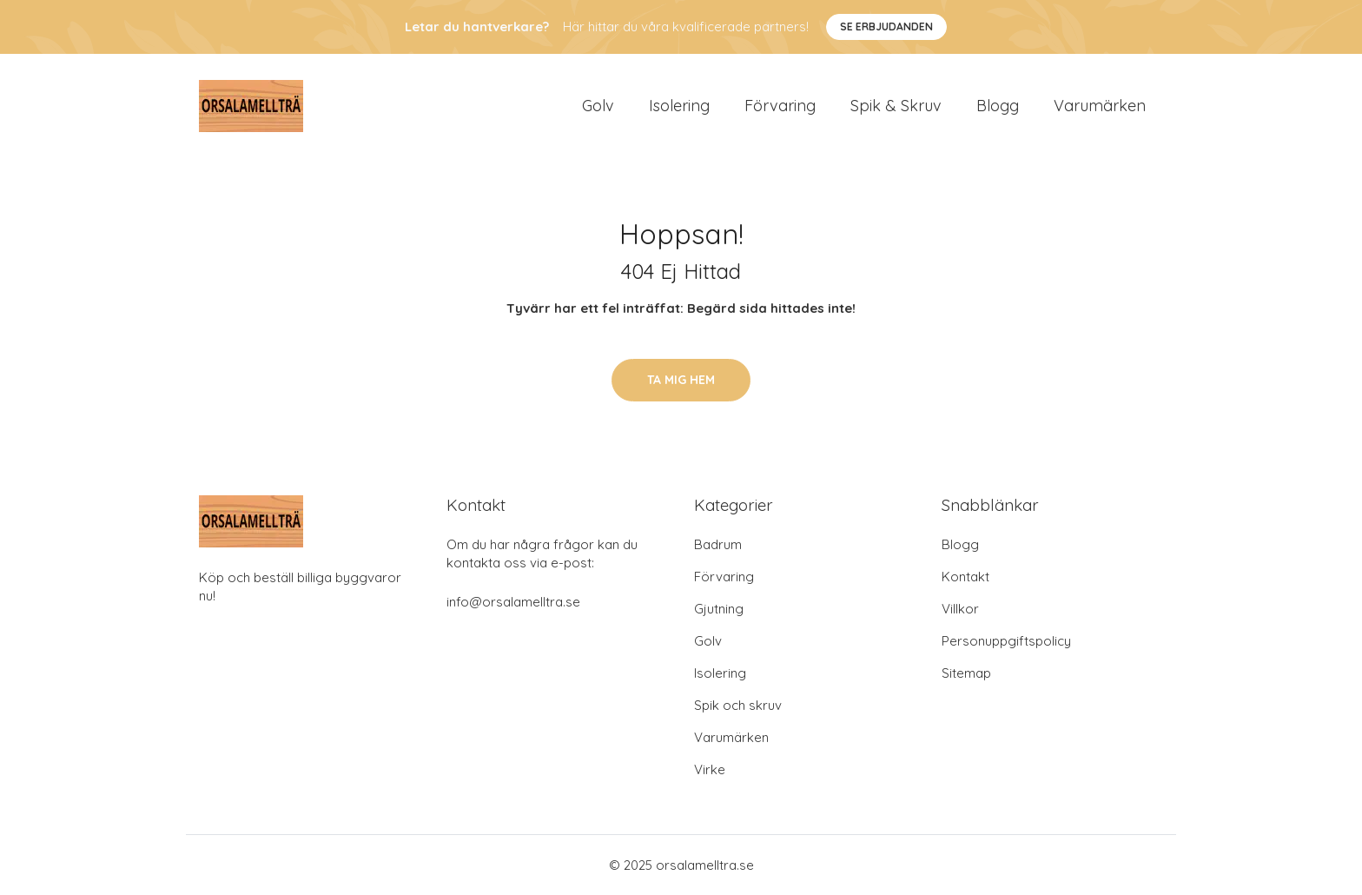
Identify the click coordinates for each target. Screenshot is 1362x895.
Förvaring (780, 106)
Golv (598, 106)
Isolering (679, 106)
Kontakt (965, 576)
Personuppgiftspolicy (1006, 641)
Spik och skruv (738, 705)
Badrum (718, 544)
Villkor (960, 608)
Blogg (997, 106)
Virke (709, 769)
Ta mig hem (681, 380)
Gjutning (719, 608)
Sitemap (966, 673)
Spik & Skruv (896, 106)
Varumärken (1100, 106)
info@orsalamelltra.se (513, 601)
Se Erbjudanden (886, 26)
